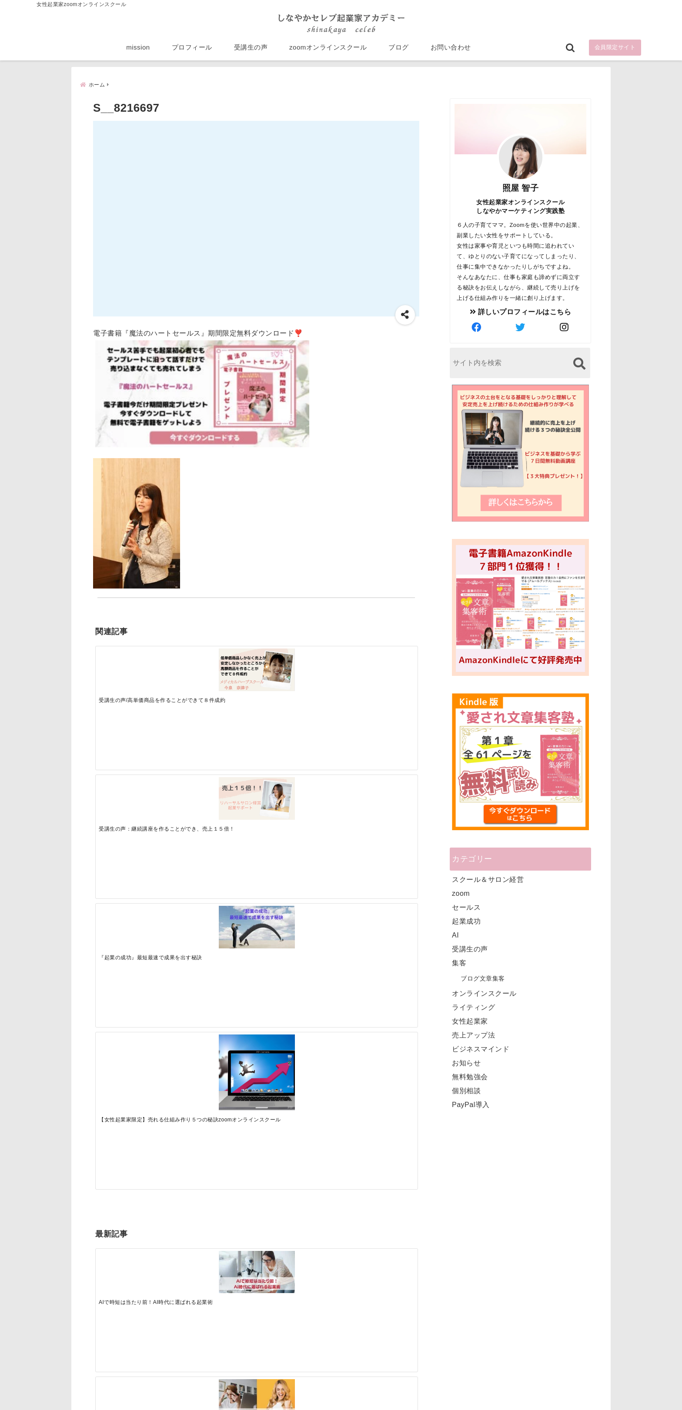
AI (455, 934)
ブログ (398, 48)
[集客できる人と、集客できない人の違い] (216, 803)
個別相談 (466, 1090)
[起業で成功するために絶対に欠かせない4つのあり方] (296, 803)
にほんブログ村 (459, 1347)
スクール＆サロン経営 (488, 878)
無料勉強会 (470, 1076)
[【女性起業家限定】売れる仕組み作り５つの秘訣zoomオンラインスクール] (376, 680)
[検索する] (579, 362)
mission (138, 48)
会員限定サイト (615, 48)
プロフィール (192, 48)
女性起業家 (470, 1020)
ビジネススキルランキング (475, 1307)
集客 (459, 962)
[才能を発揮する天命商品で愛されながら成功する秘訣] (376, 803)
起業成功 (466, 920)
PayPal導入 (471, 1103)
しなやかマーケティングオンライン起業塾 (320, 1401)
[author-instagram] (564, 327)
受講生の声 (251, 48)
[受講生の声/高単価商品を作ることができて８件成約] (135, 665)
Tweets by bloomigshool (299, 1189)
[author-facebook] (476, 327)
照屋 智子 (520, 187)
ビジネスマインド (480, 1048)
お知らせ (466, 1062)
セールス (466, 906)
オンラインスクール (484, 992)
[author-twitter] (520, 327)
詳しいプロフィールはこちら (521, 311)
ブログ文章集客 (483, 977)
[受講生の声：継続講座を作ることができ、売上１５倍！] (216, 665)
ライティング (473, 1006)
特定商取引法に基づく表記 (301, 1390)
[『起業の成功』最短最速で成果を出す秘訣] (296, 665)
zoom (461, 892)
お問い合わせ (451, 48)
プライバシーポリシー (387, 1390)
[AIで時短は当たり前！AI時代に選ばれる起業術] (135, 803)
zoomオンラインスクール (328, 48)
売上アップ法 (473, 1034)
